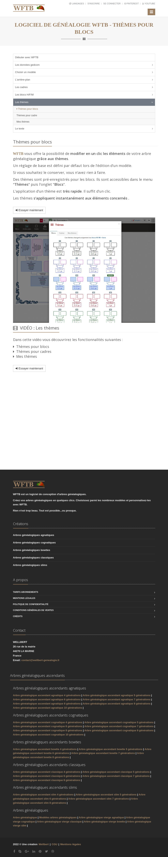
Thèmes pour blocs (27, 109)
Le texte (19, 128)
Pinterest (131, 3)
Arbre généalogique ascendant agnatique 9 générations (116, 703)
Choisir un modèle (25, 72)
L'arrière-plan (22, 79)
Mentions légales (24, 598)
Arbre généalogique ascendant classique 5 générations (116, 771)
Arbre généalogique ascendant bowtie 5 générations (111, 749)
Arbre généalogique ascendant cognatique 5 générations (119, 722)
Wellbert (44, 844)
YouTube (148, 3)
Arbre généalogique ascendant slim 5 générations (106, 794)
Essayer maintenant (29, 210)
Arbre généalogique (25, 817)
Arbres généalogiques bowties (31, 550)
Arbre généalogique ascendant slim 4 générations (43, 794)
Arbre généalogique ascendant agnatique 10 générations (47, 707)
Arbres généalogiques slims (30, 565)
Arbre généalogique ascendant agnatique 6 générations (47, 699)
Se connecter (112, 3)
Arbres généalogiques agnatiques (33, 535)
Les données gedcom (27, 64)
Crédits (18, 616)
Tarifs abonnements (25, 592)
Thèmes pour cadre (27, 115)
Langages (78, 3)
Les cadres (21, 87)
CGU (54, 844)
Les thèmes (21, 102)
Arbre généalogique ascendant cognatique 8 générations (47, 730)
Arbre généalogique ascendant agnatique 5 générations (116, 695)
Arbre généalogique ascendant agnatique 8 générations (47, 703)
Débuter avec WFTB (26, 57)
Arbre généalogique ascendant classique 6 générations (46, 776)
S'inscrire (93, 3)
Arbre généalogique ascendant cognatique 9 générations (119, 730)
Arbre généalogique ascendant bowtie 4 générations (45, 749)
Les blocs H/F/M (24, 94)
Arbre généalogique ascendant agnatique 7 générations (116, 699)
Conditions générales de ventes (33, 610)
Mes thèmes (23, 121)
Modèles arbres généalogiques (58, 817)
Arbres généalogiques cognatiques (34, 542)
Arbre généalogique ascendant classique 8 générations (46, 780)
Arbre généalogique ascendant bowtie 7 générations (103, 753)
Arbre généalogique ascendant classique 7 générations (116, 776)
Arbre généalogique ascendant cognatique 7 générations (119, 726)
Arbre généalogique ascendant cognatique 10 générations (48, 734)
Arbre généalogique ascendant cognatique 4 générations (47, 722)
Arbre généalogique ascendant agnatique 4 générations (47, 695)
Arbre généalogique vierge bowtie (105, 821)
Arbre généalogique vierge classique (59, 821)
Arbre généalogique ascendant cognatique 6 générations (47, 726)
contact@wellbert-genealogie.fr (40, 660)
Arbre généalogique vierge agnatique (102, 817)
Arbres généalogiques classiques (33, 557)
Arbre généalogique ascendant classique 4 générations (46, 771)
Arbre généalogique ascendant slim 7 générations (98, 798)
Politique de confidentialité (31, 604)
